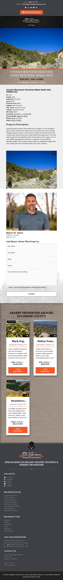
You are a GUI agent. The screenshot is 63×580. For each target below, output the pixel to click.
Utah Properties (9, 508)
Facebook (8, 477)
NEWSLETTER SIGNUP (31, 12)
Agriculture (7, 529)
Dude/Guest (8, 524)
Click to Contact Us (10, 565)
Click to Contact (16, 120)
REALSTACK (36, 577)
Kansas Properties (10, 500)
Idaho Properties (9, 498)
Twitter (7, 482)
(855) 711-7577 (33, 2)
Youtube (8, 484)
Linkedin (8, 486)
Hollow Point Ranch (45, 341)
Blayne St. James (22, 116)
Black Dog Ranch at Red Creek (18, 341)
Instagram (8, 479)
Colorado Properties (10, 496)
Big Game (7, 520)
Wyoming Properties (10, 510)
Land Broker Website (52, 575)
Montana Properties (10, 502)
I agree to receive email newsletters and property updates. (27, 287)
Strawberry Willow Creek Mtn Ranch (18, 401)
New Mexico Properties (11, 506)
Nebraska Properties (10, 504)
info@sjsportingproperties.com (34, 4)
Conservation (8, 531)
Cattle (6, 527)
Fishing (6, 522)
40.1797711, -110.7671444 (22, 114)
